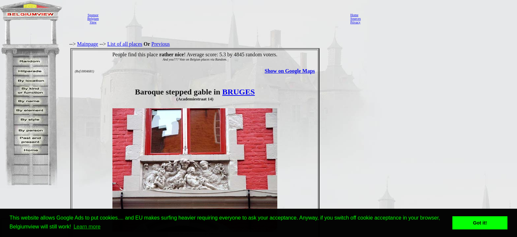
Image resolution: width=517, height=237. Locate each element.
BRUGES (238, 92)
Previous (160, 44)
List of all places (124, 44)
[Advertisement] (223, 18)
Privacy (355, 22)
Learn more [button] (87, 226)
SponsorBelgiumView (93, 18)
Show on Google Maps (290, 71)
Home (354, 15)
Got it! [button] (480, 222)
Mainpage (87, 44)
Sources (355, 18)
